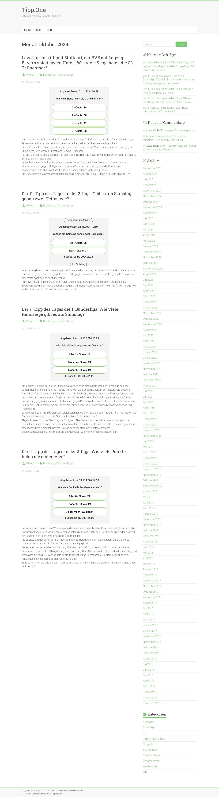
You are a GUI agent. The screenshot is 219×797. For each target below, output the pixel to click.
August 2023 (150, 274)
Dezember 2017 (152, 580)
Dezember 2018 (152, 519)
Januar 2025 (150, 185)
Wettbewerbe (150, 766)
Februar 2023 (150, 302)
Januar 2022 (150, 357)
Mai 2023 (148, 285)
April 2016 (148, 680)
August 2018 (150, 541)
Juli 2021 (148, 391)
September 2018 (152, 536)
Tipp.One (34, 10)
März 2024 (149, 240)
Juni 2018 (148, 547)
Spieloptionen (150, 749)
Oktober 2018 (151, 530)
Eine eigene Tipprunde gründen (178, 130)
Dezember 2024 (152, 190)
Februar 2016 (150, 692)
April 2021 (148, 407)
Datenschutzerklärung (41, 794)
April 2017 (148, 614)
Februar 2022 (150, 352)
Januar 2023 (150, 307)
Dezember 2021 (152, 363)
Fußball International (154, 738)
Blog (38, 29)
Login (49, 29)
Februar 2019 (150, 513)
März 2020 (149, 452)
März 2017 (149, 619)
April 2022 (148, 341)
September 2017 (152, 597)
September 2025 (152, 168)
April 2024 (148, 235)
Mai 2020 (148, 446)
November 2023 (152, 257)
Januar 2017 (150, 630)
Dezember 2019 (152, 469)
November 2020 (152, 435)
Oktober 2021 (151, 374)
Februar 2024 (150, 246)
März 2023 (149, 296)
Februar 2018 (150, 569)
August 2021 (150, 385)
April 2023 (148, 290)
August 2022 (150, 329)
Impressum (57, 794)
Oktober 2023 (151, 263)
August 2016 (150, 658)
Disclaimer (26, 794)
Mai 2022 (148, 335)
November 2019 (152, 474)
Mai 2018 (148, 552)
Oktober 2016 (151, 647)
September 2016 (152, 653)
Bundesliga (49, 74)
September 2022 (152, 324)
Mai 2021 (148, 402)
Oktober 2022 (151, 318)
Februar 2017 (150, 625)
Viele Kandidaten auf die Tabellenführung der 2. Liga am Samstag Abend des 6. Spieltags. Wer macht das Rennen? (169, 66)
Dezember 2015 (152, 703)
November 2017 (152, 586)
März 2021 (149, 413)
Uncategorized (151, 760)
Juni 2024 (148, 224)
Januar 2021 (150, 424)
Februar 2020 (150, 458)
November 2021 (152, 368)
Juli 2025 (148, 179)
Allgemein (148, 721)
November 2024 (152, 196)
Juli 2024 (148, 218)
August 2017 (150, 602)
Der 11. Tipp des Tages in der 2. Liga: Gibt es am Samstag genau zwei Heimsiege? (76, 196)
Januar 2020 (150, 463)
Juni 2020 (148, 441)
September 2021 (152, 380)
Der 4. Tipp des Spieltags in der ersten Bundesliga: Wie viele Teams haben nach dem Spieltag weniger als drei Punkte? (168, 79)
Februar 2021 (150, 419)
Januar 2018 (150, 575)
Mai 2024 (148, 229)
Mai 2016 (148, 675)
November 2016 (152, 641)
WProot (30, 74)
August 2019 (150, 491)
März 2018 (149, 563)
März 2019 (149, 508)
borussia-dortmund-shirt (159, 136)
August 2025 (150, 173)
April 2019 (148, 502)
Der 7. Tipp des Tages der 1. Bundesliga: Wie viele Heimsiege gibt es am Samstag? (70, 311)
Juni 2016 (148, 669)
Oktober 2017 (151, 591)
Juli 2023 (148, 279)
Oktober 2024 (151, 201)
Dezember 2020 (152, 430)
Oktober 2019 (151, 480)
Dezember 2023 (152, 251)
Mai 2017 (148, 608)
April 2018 (148, 558)
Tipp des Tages (65, 74)
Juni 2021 (148, 396)
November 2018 (152, 524)
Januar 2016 (150, 697)
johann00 (151, 130)
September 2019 (152, 485)
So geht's (148, 744)
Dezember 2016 (152, 636)
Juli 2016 (148, 664)
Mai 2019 (148, 497)
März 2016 (149, 686)
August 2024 (150, 212)
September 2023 (152, 268)
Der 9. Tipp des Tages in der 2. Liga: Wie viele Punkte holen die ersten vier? (74, 454)
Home (27, 29)
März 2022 (149, 346)
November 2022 (152, 313)
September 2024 (152, 207)
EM (145, 733)
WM (145, 772)
